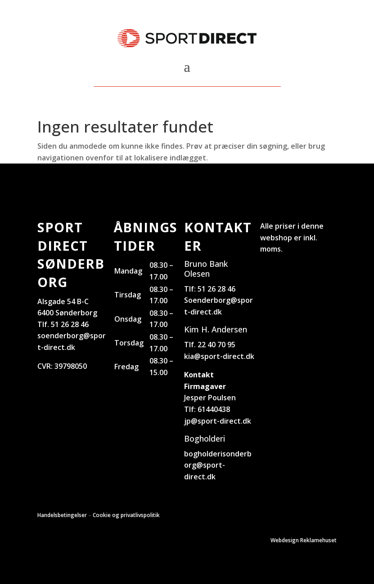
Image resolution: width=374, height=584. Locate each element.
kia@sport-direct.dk (219, 356)
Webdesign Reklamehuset (303, 540)
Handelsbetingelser (62, 515)
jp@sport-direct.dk (217, 421)
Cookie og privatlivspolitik (126, 515)
